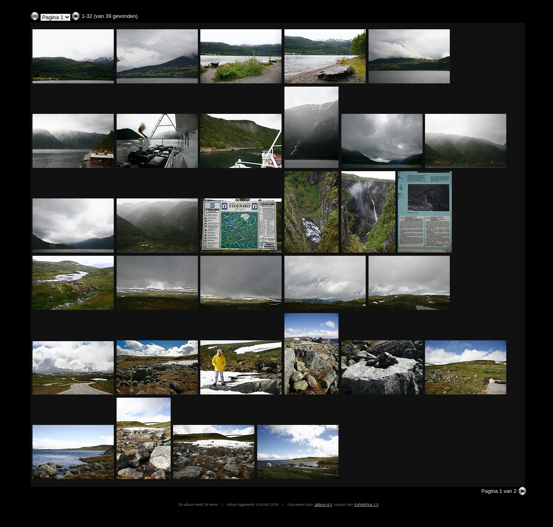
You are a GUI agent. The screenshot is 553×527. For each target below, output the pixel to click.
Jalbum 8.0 (323, 505)
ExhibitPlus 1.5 (366, 505)
